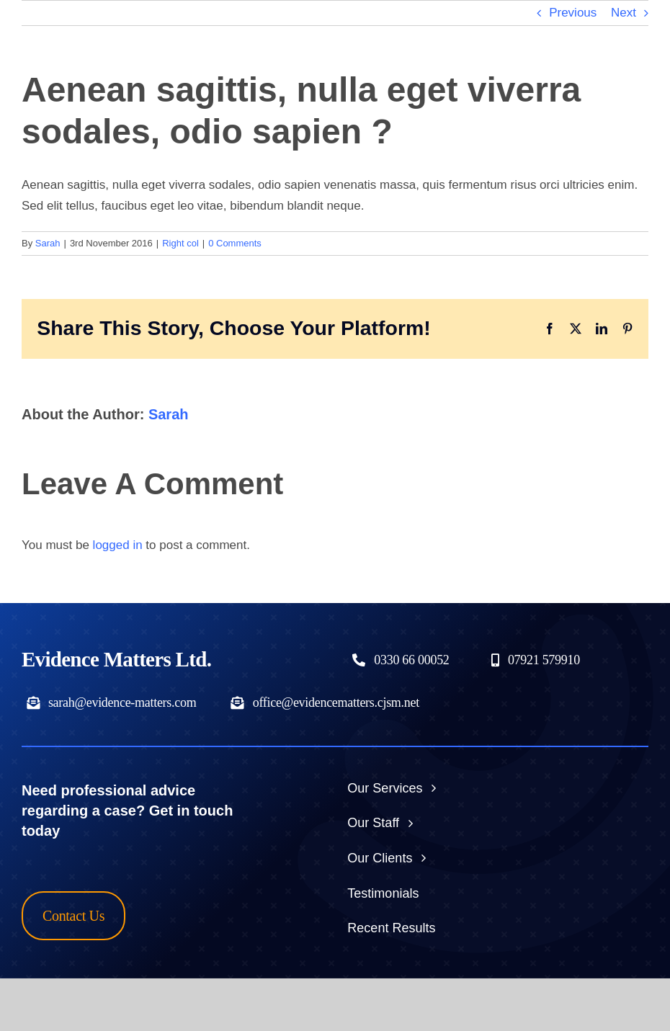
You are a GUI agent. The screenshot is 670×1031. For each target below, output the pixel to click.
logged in (118, 545)
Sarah (48, 243)
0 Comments (235, 243)
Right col (180, 243)
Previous (573, 12)
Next (623, 12)
